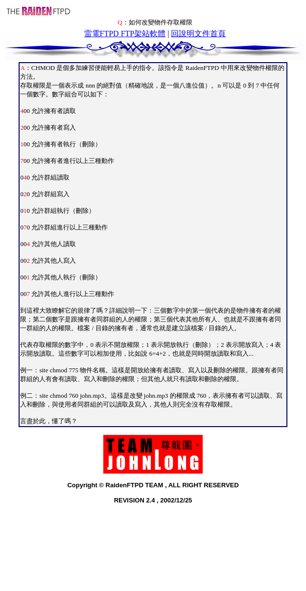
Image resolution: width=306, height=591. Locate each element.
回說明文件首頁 (198, 33)
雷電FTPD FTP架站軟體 (125, 33)
